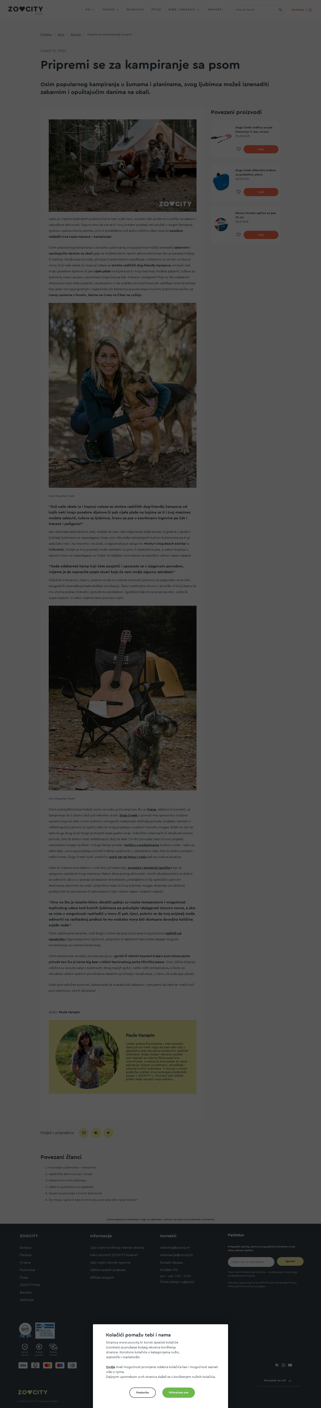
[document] (162, 1367)
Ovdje (110, 1367)
